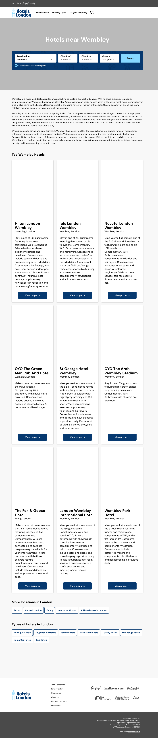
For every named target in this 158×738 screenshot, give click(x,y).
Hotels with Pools (89, 632)
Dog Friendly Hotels (45, 632)
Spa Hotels (41, 639)
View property (32, 295)
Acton (17, 610)
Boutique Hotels (22, 632)
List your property (78, 12)
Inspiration (55, 705)
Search (130, 58)
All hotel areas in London (94, 610)
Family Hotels (68, 632)
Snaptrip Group (134, 732)
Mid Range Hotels (131, 632)
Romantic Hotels (22, 639)
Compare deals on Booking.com (32, 65)
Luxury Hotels (110, 632)
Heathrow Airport (67, 610)
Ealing (49, 610)
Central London (33, 610)
